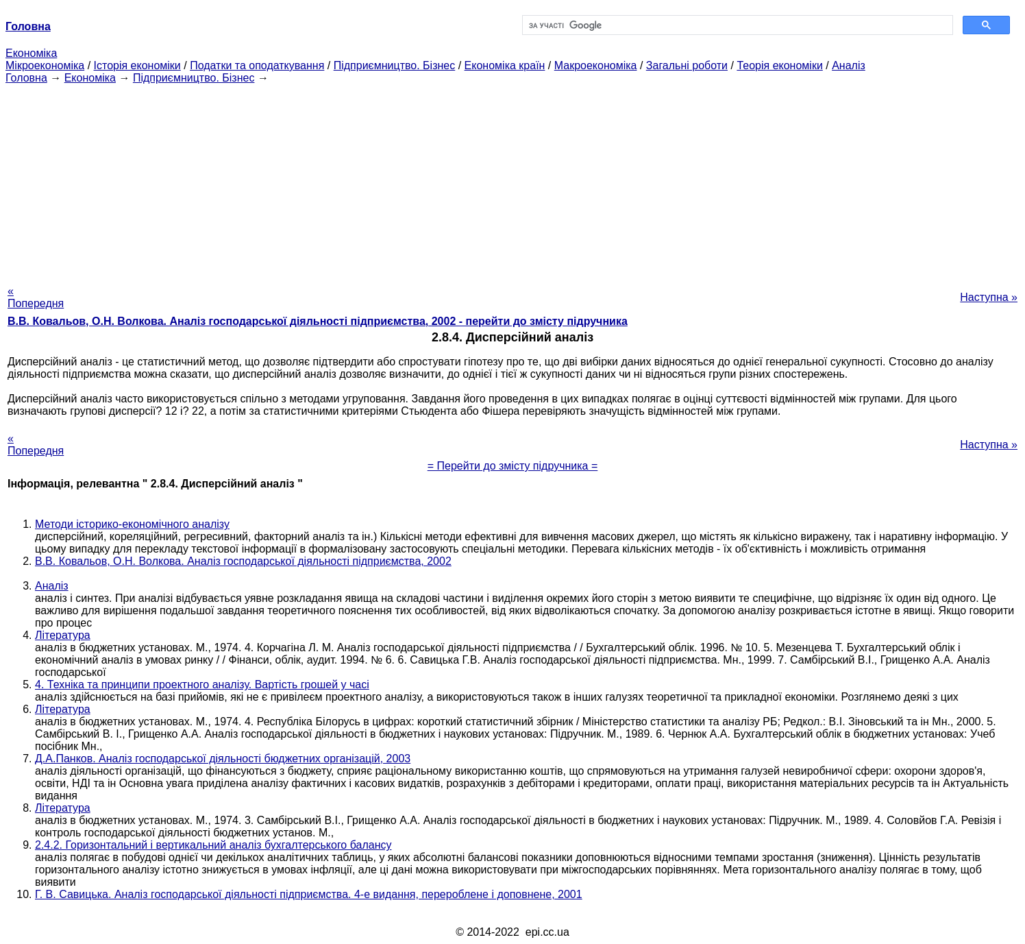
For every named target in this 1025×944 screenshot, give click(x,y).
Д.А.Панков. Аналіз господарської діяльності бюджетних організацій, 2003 (222, 758)
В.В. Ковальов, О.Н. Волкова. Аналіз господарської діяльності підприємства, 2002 (243, 561)
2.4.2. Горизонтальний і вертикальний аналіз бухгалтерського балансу (213, 845)
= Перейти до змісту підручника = (513, 466)
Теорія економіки (779, 65)
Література (62, 635)
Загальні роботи (687, 65)
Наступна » (988, 297)
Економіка (31, 53)
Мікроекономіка (44, 65)
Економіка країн (505, 65)
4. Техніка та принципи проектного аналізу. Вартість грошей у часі (202, 684)
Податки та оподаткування (257, 65)
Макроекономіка (595, 65)
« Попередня (36, 297)
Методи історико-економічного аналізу (132, 524)
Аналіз (848, 65)
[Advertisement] (512, 180)
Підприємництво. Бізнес (395, 65)
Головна (26, 78)
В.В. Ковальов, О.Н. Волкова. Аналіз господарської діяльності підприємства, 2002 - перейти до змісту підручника (318, 321)
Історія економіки (137, 65)
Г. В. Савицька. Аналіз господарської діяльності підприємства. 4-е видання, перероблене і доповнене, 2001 (308, 894)
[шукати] (736, 25)
